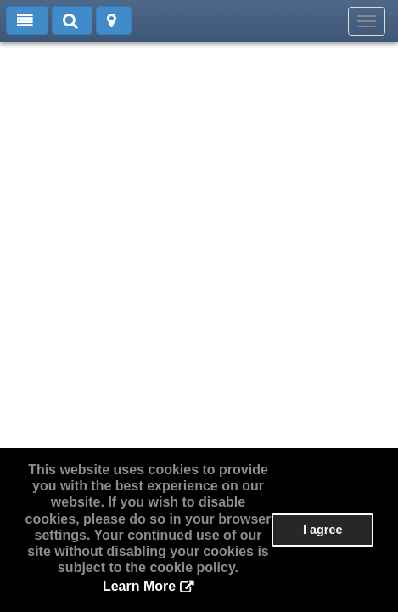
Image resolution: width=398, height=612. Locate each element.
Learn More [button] (139, 586)
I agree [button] (322, 529)
